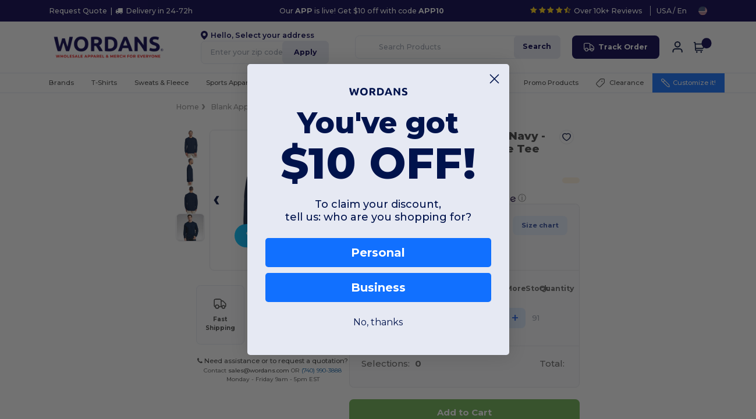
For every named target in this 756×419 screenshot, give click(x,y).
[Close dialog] (494, 79)
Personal (378, 253)
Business (378, 287)
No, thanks (378, 322)
